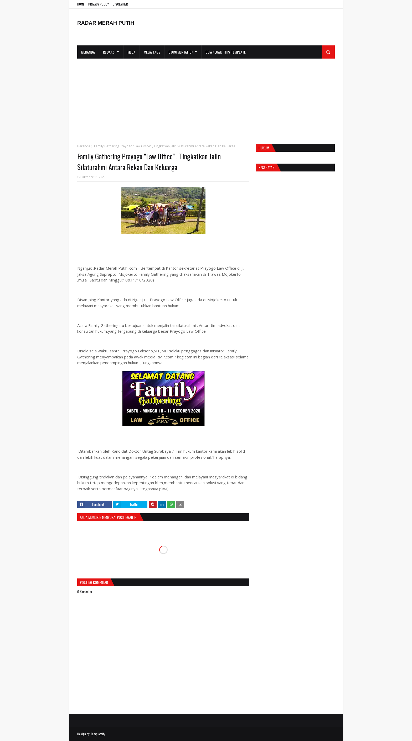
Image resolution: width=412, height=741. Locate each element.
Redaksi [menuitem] (109, 52)
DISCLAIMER (120, 4)
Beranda (83, 146)
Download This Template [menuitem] (225, 52)
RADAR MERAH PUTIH (105, 23)
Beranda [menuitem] (88, 52)
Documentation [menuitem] (180, 52)
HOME (80, 4)
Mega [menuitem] (131, 52)
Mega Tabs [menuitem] (152, 52)
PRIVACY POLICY (98, 4)
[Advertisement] (206, 98)
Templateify (97, 734)
